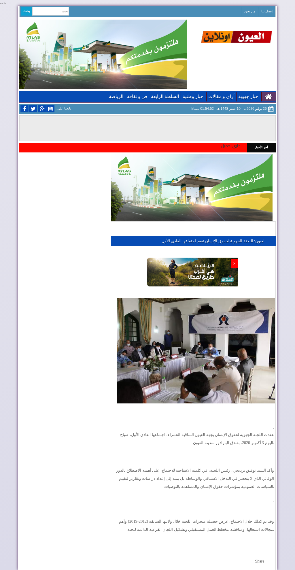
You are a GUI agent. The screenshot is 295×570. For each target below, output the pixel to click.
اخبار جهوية (249, 96)
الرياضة (116, 96)
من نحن (249, 11)
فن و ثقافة (137, 96)
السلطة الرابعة (165, 96)
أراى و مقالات (221, 96)
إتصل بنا (267, 11)
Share (259, 561)
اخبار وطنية (194, 96)
